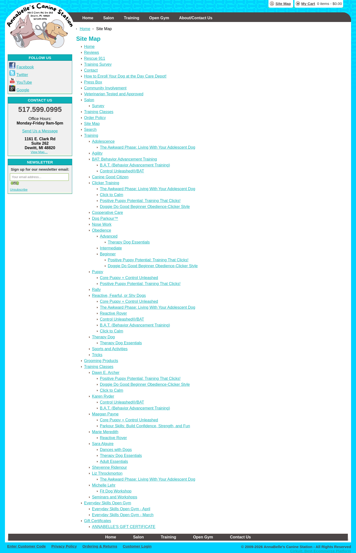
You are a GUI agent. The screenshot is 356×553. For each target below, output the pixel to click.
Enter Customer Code (26, 546)
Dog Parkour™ (105, 218)
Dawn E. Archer (105, 372)
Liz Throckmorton (107, 473)
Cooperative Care (107, 212)
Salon (108, 18)
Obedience (101, 230)
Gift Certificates (97, 521)
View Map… (39, 152)
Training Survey (97, 64)
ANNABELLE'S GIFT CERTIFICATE (123, 527)
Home (87, 18)
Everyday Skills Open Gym (107, 503)
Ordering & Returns (99, 546)
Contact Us (240, 537)
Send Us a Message (40, 131)
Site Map (283, 3)
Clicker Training (105, 183)
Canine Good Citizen (110, 177)
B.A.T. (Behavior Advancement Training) (135, 165)
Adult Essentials (114, 461)
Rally (96, 289)
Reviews (91, 52)
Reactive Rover (113, 313)
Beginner (108, 254)
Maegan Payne (105, 414)
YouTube (24, 82)
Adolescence (103, 141)
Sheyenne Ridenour (109, 467)
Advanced (108, 236)
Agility (97, 153)
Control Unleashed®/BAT (122, 171)
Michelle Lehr (103, 485)
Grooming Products (101, 361)
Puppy (97, 272)
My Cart (308, 3)
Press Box (93, 82)
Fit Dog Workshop (116, 491)
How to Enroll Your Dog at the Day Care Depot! (125, 76)
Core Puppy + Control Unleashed (129, 278)
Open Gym (159, 18)
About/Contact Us (195, 18)
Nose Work (101, 224)
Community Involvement (105, 88)
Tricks (97, 355)
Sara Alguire (102, 444)
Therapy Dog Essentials (129, 242)
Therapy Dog (103, 337)
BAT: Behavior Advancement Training (124, 159)
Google (23, 90)
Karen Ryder (103, 396)
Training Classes (98, 112)
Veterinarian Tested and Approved (113, 94)
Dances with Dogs (116, 450)
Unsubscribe (18, 189)
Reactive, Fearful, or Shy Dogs (119, 295)
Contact (91, 70)
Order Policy (95, 118)
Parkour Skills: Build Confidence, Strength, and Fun (145, 426)
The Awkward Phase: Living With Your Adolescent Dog (147, 147)
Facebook (25, 67)
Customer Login (137, 546)
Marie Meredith (105, 432)
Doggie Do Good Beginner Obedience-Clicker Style (145, 207)
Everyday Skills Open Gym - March (123, 515)
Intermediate (111, 248)
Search (90, 129)
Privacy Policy (64, 546)
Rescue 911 (94, 58)
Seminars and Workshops (114, 497)
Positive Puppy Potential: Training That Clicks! (140, 201)
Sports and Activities (110, 349)
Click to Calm (111, 195)
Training (131, 18)
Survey (98, 106)
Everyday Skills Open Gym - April (121, 509)
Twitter (22, 75)
